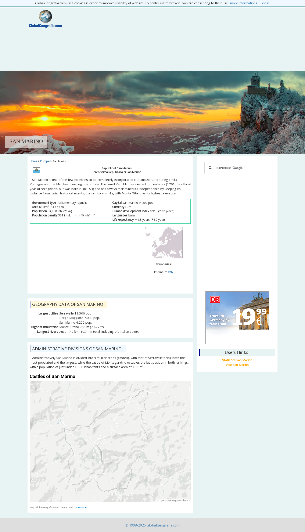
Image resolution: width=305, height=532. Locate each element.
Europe (45, 161)
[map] (110, 441)
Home (33, 161)
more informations (243, 3)
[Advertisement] (173, 39)
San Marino (237, 266)
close (266, 3)
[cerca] (236, 167)
